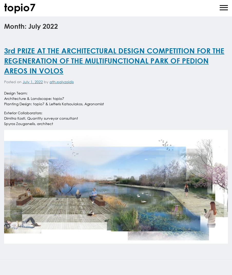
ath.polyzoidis (62, 81)
